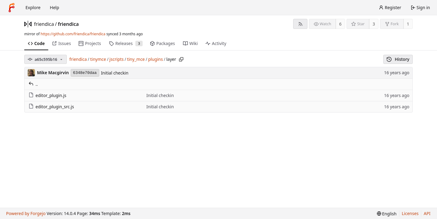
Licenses (410, 213)
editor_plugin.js (47, 95)
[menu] (387, 214)
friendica (44, 24)
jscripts (117, 59)
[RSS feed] (300, 24)
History (398, 59)
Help (54, 7)
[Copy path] (181, 59)
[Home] (11, 7)
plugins (155, 59)
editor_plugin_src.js (51, 106)
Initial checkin (115, 73)
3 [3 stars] (374, 24)
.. (33, 84)
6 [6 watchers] (340, 24)
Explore (32, 7)
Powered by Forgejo (26, 213)
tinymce (98, 59)
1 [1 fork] (408, 24)
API (427, 213)
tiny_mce (136, 59)
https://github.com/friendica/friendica (73, 33)
